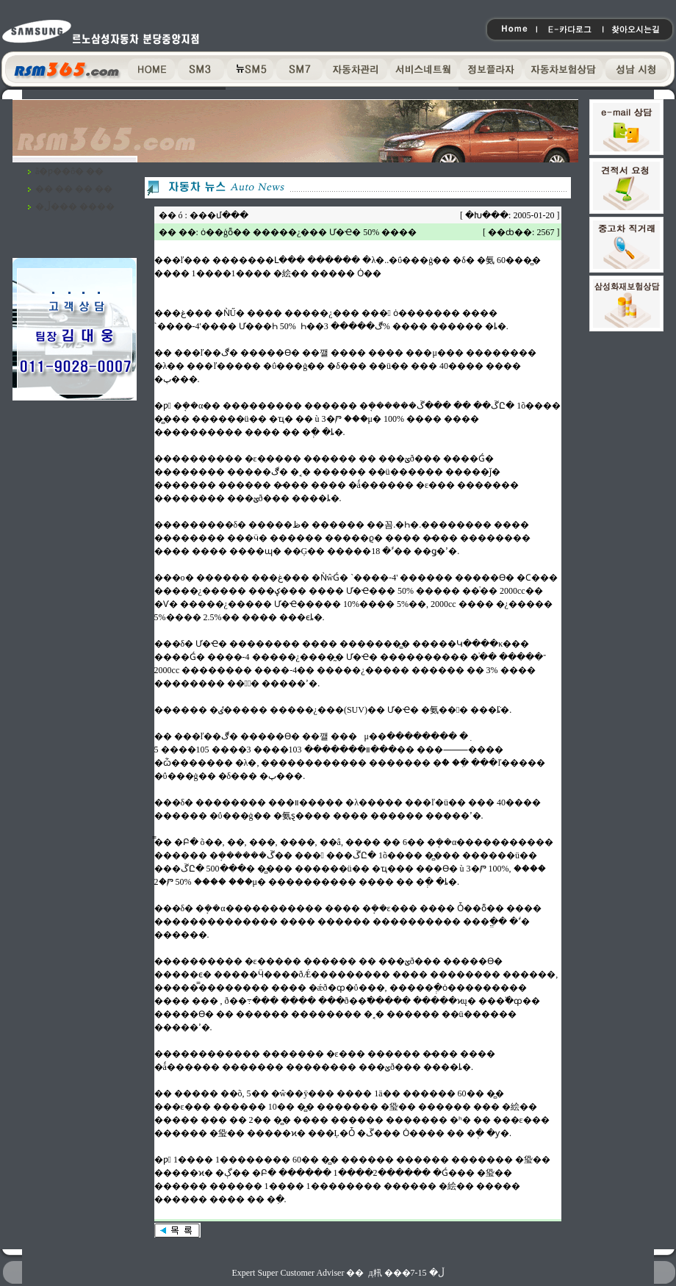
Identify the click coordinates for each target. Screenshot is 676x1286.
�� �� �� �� (73, 189)
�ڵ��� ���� (75, 206)
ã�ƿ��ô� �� (69, 171)
